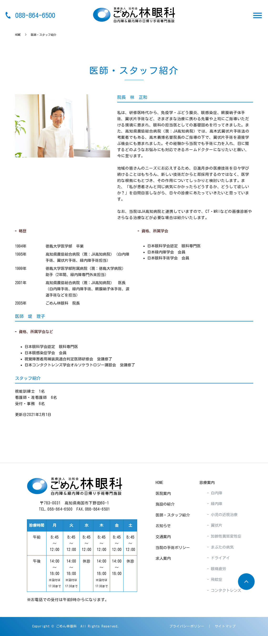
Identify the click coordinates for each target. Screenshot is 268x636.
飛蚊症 (215, 579)
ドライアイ (219, 558)
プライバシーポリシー (186, 626)
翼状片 (215, 525)
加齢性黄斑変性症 (225, 536)
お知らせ (163, 526)
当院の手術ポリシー (173, 548)
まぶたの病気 (221, 547)
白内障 (215, 493)
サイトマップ (225, 626)
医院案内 (163, 493)
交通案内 (163, 537)
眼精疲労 (217, 569)
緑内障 (215, 504)
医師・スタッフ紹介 (173, 515)
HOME (18, 34)
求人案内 (163, 558)
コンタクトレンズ (225, 590)
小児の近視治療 (223, 514)
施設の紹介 (165, 504)
